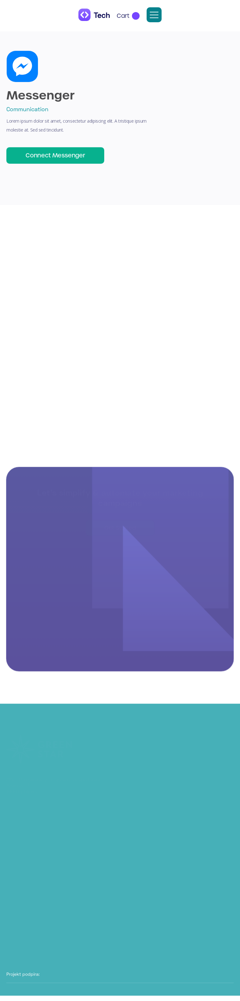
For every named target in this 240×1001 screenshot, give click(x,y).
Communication (27, 109)
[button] (128, 15)
